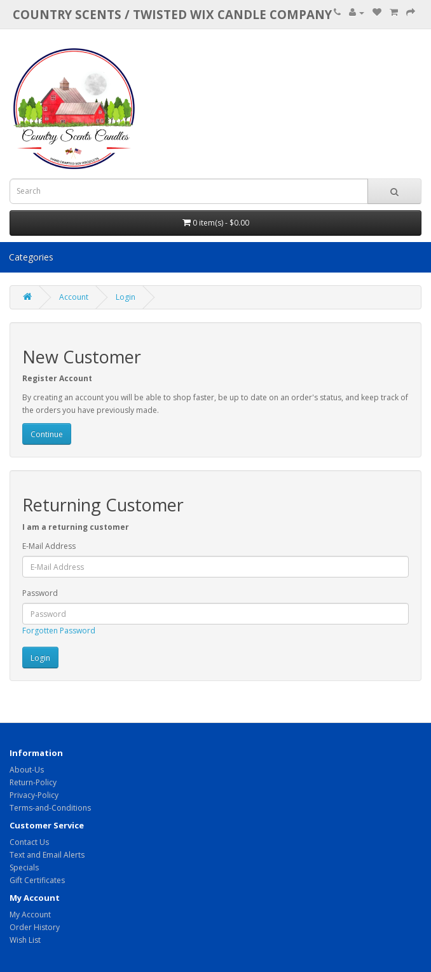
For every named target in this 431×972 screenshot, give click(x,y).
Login (125, 297)
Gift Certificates (37, 880)
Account (73, 297)
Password (40, 593)
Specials (24, 867)
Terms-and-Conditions (50, 807)
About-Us (27, 769)
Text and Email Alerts (47, 854)
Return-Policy (33, 782)
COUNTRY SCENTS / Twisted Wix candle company (172, 14)
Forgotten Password (58, 630)
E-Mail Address (49, 546)
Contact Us (29, 842)
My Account (30, 914)
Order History (35, 927)
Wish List (25, 940)
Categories (31, 257)
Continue (47, 434)
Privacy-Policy (34, 795)
